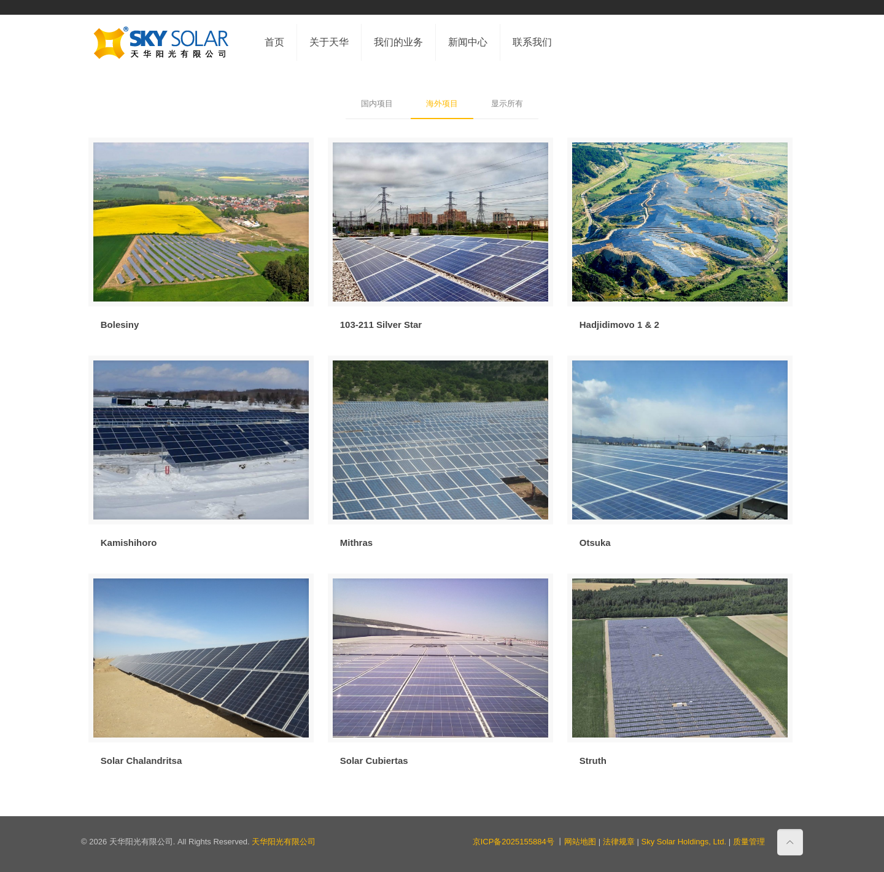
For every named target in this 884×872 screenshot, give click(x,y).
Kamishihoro (129, 542)
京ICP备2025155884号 (513, 841)
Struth (593, 760)
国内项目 (377, 103)
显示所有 (507, 103)
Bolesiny (120, 324)
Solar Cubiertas (374, 760)
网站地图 (580, 841)
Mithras (356, 542)
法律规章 (619, 841)
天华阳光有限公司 (284, 841)
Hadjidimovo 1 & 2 (619, 324)
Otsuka (595, 542)
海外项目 (442, 103)
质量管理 (749, 841)
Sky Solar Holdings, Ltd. (683, 841)
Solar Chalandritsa (141, 760)
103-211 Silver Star (381, 324)
